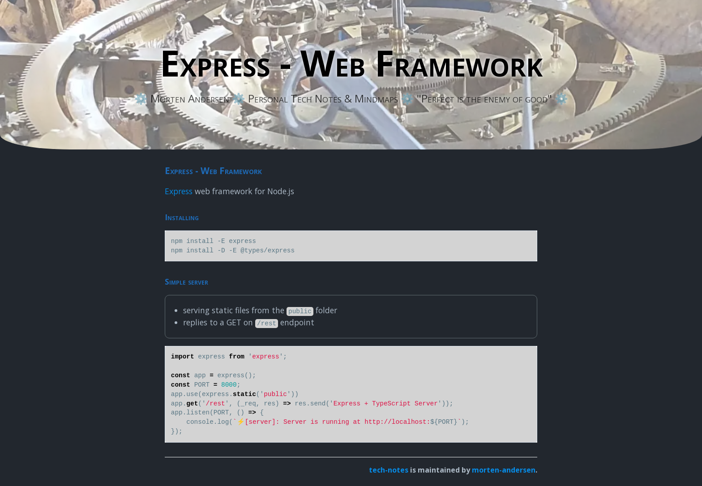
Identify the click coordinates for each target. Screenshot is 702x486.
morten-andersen (503, 470)
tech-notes (388, 470)
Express (179, 191)
